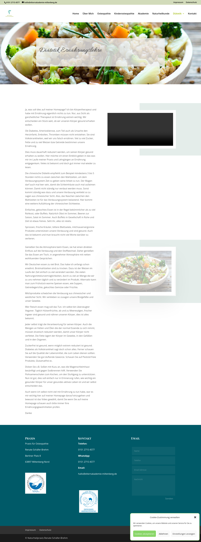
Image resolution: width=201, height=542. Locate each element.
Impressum (178, 2)
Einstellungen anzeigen (184, 533)
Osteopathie (104, 14)
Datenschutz (191, 2)
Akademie (143, 14)
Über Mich (88, 14)
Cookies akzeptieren (144, 533)
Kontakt (192, 14)
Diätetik (177, 14)
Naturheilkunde (160, 14)
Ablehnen (163, 533)
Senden (169, 498)
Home (75, 14)
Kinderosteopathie (124, 14)
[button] (195, 517)
